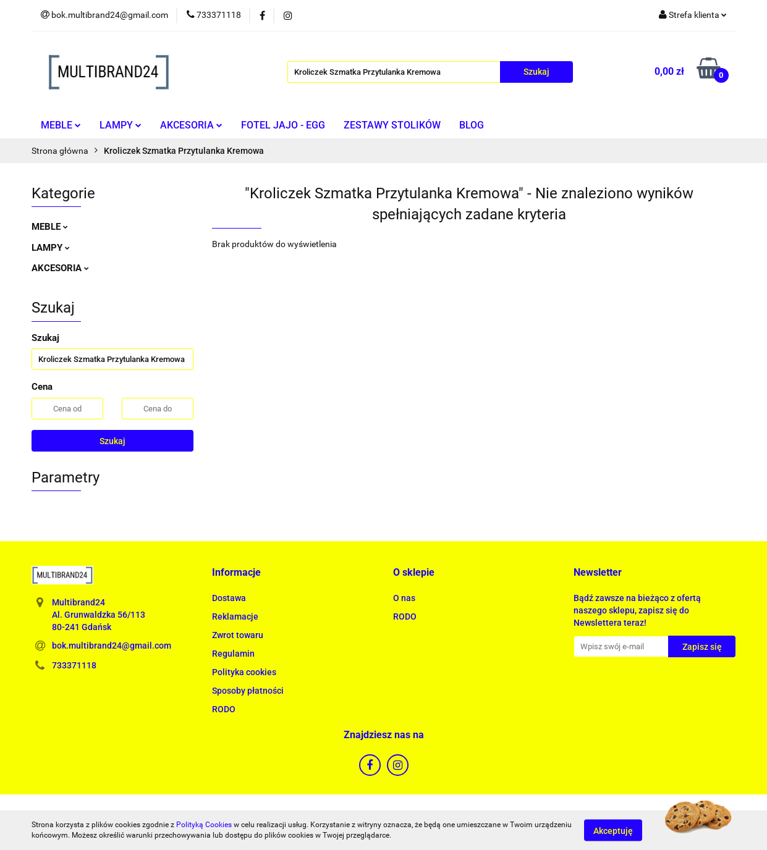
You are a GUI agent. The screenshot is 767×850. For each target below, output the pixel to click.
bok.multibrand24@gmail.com (111, 645)
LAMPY (121, 125)
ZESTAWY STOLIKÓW (392, 125)
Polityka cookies (244, 672)
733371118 (74, 665)
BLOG (471, 125)
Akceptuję (613, 830)
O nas (404, 598)
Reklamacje (235, 616)
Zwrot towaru (237, 635)
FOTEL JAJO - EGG (283, 125)
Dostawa (229, 598)
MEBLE (61, 125)
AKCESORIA (191, 125)
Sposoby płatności (248, 691)
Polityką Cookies (204, 824)
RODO (223, 709)
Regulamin (233, 654)
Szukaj (112, 441)
